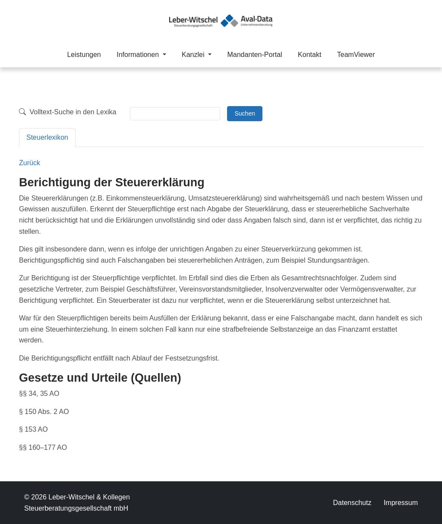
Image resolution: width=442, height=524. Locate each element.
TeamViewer (356, 54)
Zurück (29, 162)
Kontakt (309, 54)
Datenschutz (352, 502)
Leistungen (84, 54)
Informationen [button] (139, 54)
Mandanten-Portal (254, 54)
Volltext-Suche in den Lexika (67, 112)
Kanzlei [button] (194, 54)
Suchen (244, 113)
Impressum (401, 502)
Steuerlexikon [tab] (47, 137)
